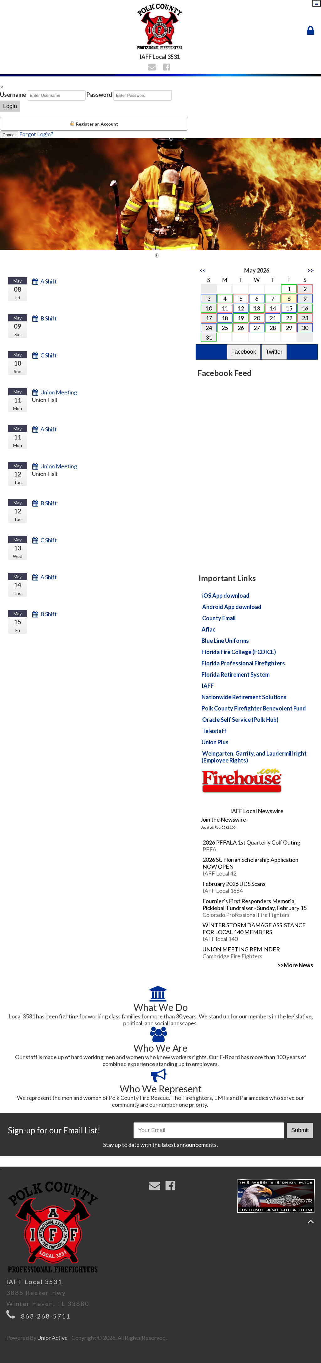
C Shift (48, 355)
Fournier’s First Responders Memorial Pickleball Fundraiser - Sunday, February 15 (255, 904)
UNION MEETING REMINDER (241, 949)
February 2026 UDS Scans (234, 883)
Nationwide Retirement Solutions (244, 697)
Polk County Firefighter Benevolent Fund (254, 708)
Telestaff (214, 730)
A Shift (48, 281)
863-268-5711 (46, 1316)
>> (311, 270)
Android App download (231, 606)
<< (203, 270)
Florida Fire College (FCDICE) (239, 651)
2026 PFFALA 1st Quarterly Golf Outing (251, 842)
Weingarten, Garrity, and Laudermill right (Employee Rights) (254, 757)
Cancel (9, 135)
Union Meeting (58, 392)
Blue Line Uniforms (225, 640)
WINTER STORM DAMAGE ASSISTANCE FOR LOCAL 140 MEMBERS (254, 928)
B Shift (48, 318)
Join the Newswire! (224, 819)
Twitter (274, 352)
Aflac (208, 629)
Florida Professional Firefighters (243, 663)
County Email (219, 618)
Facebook (243, 352)
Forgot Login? (36, 134)
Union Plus (215, 742)
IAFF (208, 685)
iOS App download (226, 595)
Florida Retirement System (236, 674)
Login (10, 106)
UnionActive (52, 1337)
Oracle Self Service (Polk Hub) (240, 719)
